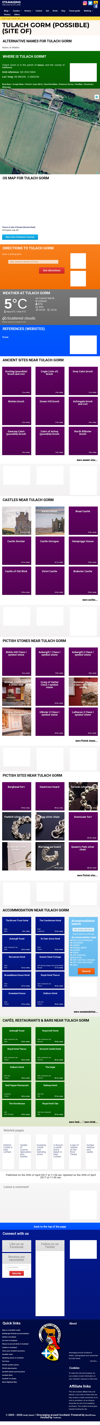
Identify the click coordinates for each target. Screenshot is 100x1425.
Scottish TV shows (10, 1386)
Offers (17, 14)
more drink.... (90, 1122)
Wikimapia (19, 87)
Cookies (75, 1368)
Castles (16, 11)
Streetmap (7, 87)
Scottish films (8, 1382)
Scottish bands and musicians (15, 1379)
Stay (63, 11)
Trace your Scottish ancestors (15, 1358)
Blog (6, 11)
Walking (87, 11)
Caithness (8, 67)
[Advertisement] (85, 481)
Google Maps (20, 84)
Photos (7, 14)
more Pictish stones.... (85, 741)
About (73, 1324)
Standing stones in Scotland (14, 1365)
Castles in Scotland (10, 1355)
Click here (84, 1380)
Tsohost (56, 1421)
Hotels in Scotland (10, 1341)
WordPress (91, 1418)
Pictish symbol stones (12, 1372)
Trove (5, 337)
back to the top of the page (50, 1227)
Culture (39, 11)
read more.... (93, 1361)
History (27, 11)
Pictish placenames (10, 1376)
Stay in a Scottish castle (12, 1330)
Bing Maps (7, 84)
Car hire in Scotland (11, 1344)
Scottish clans (8, 1362)
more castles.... (89, 600)
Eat (47, 11)
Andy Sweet (27, 1418)
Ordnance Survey (75, 84)
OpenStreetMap (57, 84)
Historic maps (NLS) (38, 84)
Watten (41, 65)
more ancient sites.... (86, 460)
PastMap (90, 84)
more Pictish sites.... (86, 876)
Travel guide (74, 11)
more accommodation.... (85, 1012)
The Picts (6, 1369)
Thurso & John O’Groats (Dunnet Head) (21, 227)
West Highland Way (10, 1389)
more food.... (74, 1122)
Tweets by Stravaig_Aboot (45, 1253)
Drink (55, 11)
